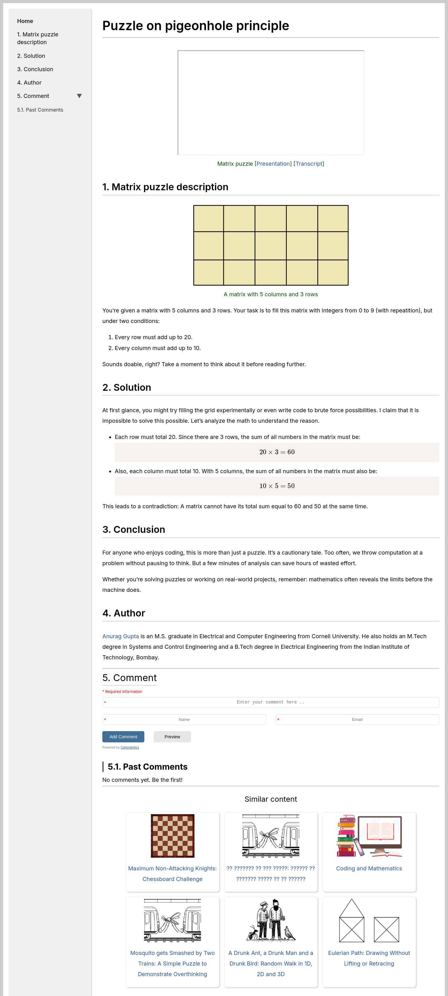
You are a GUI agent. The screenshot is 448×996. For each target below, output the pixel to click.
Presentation (273, 163)
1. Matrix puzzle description (37, 38)
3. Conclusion (35, 69)
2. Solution (31, 56)
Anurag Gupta (120, 636)
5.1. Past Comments (40, 110)
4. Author (29, 82)
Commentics (130, 747)
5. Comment (33, 96)
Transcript (309, 163)
